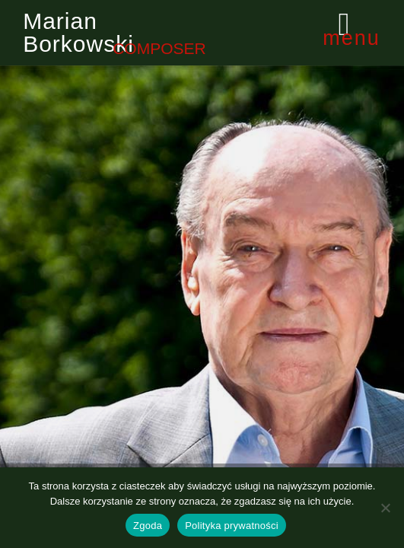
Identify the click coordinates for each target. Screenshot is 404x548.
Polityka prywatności (231, 525)
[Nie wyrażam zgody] (385, 507)
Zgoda (147, 525)
